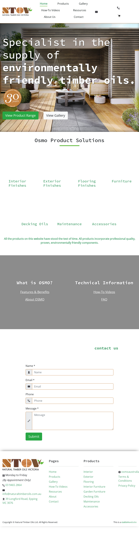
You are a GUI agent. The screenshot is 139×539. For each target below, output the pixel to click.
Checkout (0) (127, 15)
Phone (30, 394)
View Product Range (20, 115)
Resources (79, 10)
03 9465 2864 (127, 7)
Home (43, 3)
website (129, 522)
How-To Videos (50, 10)
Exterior (88, 477)
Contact (79, 17)
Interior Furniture (94, 486)
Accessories (91, 506)
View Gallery (55, 115)
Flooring (89, 481)
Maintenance (92, 501)
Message (32, 408)
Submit (33, 436)
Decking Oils (91, 496)
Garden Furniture (94, 491)
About (52, 496)
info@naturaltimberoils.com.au (116, 11)
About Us (49, 17)
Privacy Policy (126, 485)
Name (30, 366)
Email (30, 380)
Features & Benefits (34, 292)
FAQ (104, 299)
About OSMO (34, 299)
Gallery (83, 3)
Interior (88, 472)
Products (63, 3)
